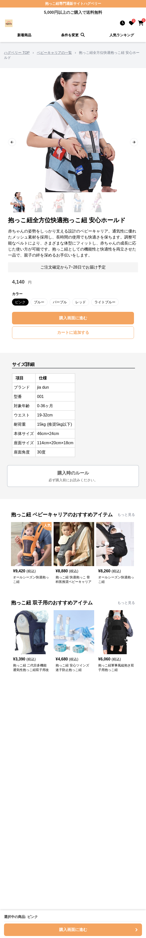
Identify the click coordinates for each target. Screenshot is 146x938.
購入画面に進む (73, 318)
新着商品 (24, 35)
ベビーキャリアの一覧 (54, 53)
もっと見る (126, 515)
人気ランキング (121, 35)
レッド (80, 302)
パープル (60, 302)
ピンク (20, 302)
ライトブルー (104, 302)
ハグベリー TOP (17, 53)
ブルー (39, 302)
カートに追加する (73, 332)
